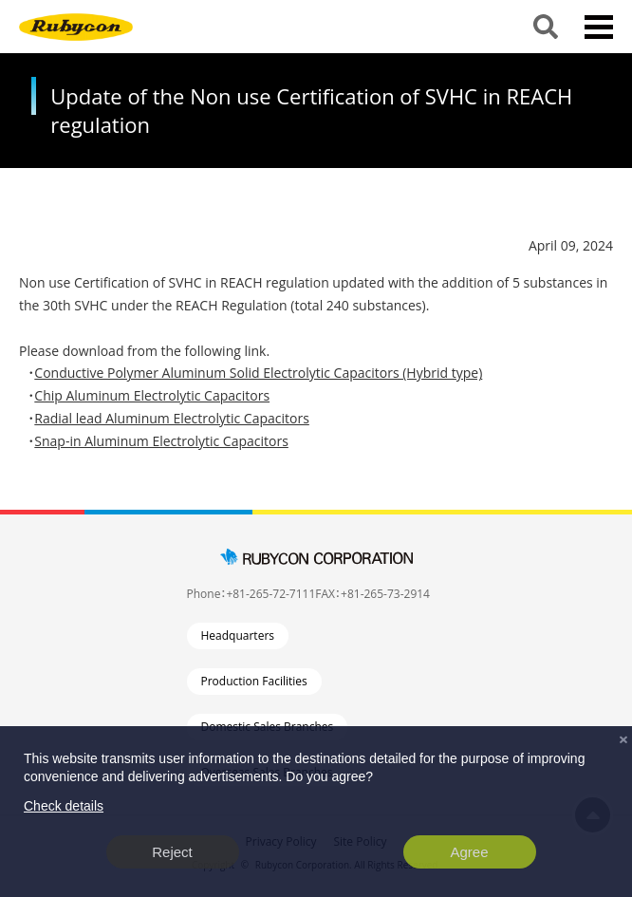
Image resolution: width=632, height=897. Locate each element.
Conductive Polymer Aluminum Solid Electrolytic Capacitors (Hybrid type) (258, 373)
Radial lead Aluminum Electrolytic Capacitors (171, 418)
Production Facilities (254, 681)
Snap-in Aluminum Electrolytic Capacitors (161, 441)
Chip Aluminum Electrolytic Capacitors (152, 395)
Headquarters (238, 635)
